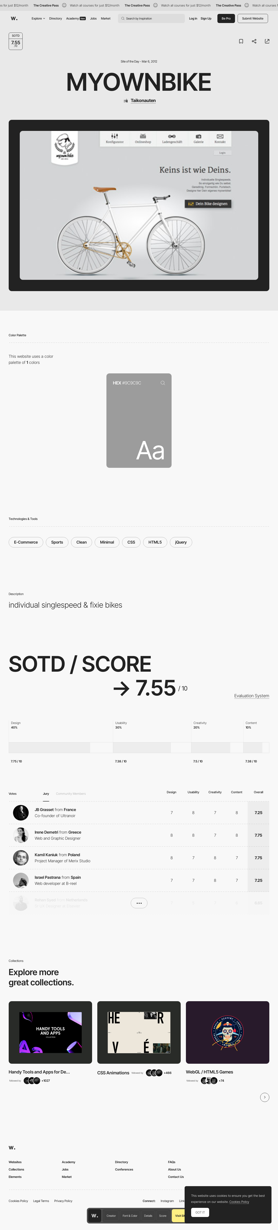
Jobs (93, 18)
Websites (15, 1162)
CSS (131, 542)
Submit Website (252, 18)
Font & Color (130, 1215)
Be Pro (226, 18)
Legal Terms (41, 1201)
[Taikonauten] (139, 100)
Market (106, 18)
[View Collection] (50, 1032)
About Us (174, 1169)
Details (148, 1215)
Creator (111, 1215)
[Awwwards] (14, 18)
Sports (57, 542)
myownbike (139, 82)
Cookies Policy (18, 1201)
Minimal (107, 542)
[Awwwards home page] (94, 1215)
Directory (55, 18)
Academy (76, 18)
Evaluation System (251, 696)
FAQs (171, 1162)
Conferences (124, 1169)
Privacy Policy (63, 1201)
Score (162, 1215)
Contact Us (176, 1177)
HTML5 (155, 542)
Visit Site (180, 1215)
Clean (81, 542)
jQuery (181, 542)
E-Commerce (26, 542)
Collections (16, 1169)
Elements (15, 1177)
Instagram (167, 1201)
